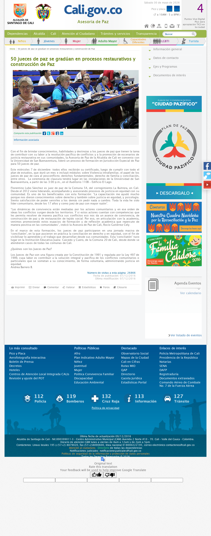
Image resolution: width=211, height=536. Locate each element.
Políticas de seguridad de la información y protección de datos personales (106, 453)
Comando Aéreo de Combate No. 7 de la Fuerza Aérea (179, 384)
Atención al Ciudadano (78, 34)
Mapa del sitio (159, 26)
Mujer (77, 41)
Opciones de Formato (179, 26)
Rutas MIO (128, 366)
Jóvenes (49, 41)
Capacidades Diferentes (138, 41)
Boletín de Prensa (21, 361)
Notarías (165, 361)
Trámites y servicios (115, 34)
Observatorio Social (135, 353)
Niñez (78, 361)
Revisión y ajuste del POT (26, 378)
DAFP (163, 370)
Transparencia (146, 34)
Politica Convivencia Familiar (94, 374)
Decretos (15, 366)
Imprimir (20, 287)
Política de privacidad (105, 407)
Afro (77, 353)
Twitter (48, 133)
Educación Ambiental (89, 382)
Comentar (53, 287)
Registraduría (168, 374)
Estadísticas (89, 287)
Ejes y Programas (165, 66)
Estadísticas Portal (134, 382)
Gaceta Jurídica (131, 378)
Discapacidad (83, 378)
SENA (163, 366)
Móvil (166, 26)
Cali (53, 34)
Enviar (36, 287)
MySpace (57, 133)
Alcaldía (39, 34)
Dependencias (17, 34)
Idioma (153, 26)
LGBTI (165, 41)
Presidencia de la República (178, 357)
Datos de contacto (166, 58)
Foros (106, 287)
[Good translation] (96, 475)
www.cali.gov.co (31, 14)
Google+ (53, 133)
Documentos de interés (169, 75)
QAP (124, 370)
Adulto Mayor (107, 41)
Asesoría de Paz (93, 21)
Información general (167, 49)
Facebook (44, 133)
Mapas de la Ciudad (135, 357)
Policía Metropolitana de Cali (179, 353)
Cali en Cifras (130, 361)
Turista (194, 41)
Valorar (70, 287)
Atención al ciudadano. (82, 447)
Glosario (122, 287)
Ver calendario (190, 293)
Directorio (128, 374)
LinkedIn (61, 133)
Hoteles (14, 370)
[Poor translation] (109, 475)
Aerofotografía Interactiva (27, 357)
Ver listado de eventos (186, 335)
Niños (22, 41)
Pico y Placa (17, 353)
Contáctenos (172, 26)
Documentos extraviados (177, 378)
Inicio (146, 26)
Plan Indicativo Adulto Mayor (94, 357)
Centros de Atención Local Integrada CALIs (39, 374)
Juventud (80, 366)
